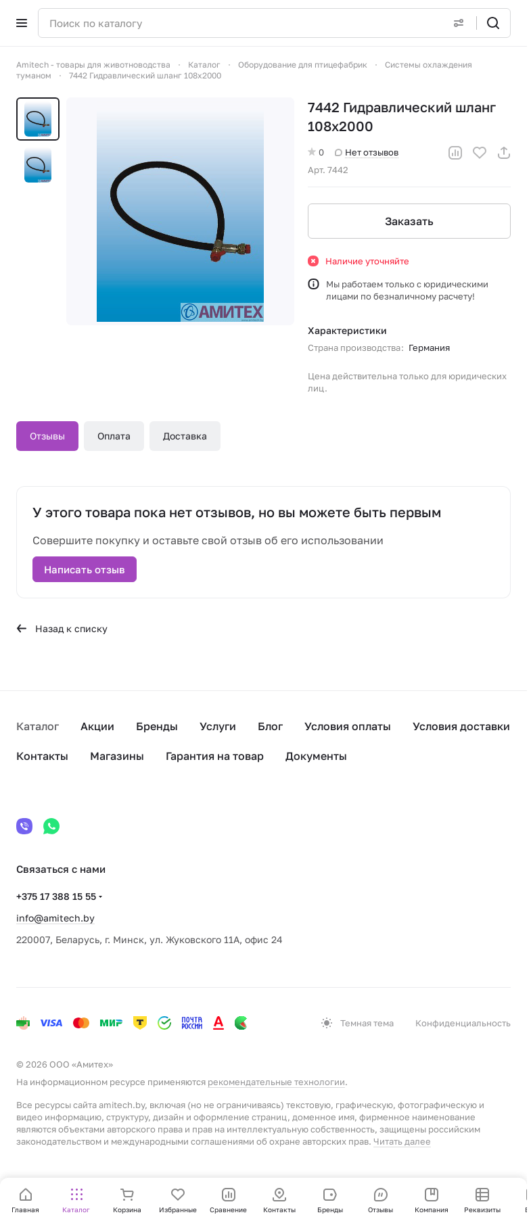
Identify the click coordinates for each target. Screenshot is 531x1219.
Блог (270, 726)
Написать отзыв (84, 569)
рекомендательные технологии (276, 1081)
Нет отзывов (366, 152)
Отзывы (47, 435)
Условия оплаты (347, 726)
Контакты (42, 756)
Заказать (409, 221)
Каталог (37, 726)
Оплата (114, 435)
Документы (316, 756)
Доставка (185, 435)
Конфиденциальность (463, 1023)
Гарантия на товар (215, 756)
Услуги (218, 726)
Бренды (157, 726)
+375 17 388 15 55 (56, 896)
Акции (97, 726)
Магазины (117, 756)
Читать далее (402, 1141)
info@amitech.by (55, 918)
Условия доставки (461, 726)
